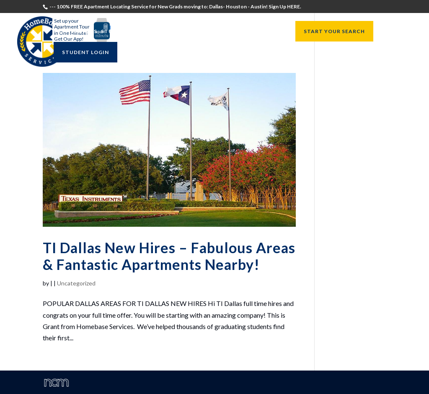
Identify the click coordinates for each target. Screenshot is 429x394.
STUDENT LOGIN (85, 52)
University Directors (211, 31)
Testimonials (75, 31)
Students (116, 31)
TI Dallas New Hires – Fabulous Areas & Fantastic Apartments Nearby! (169, 256)
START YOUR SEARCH (334, 31)
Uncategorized (76, 283)
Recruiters (154, 31)
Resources (266, 31)
